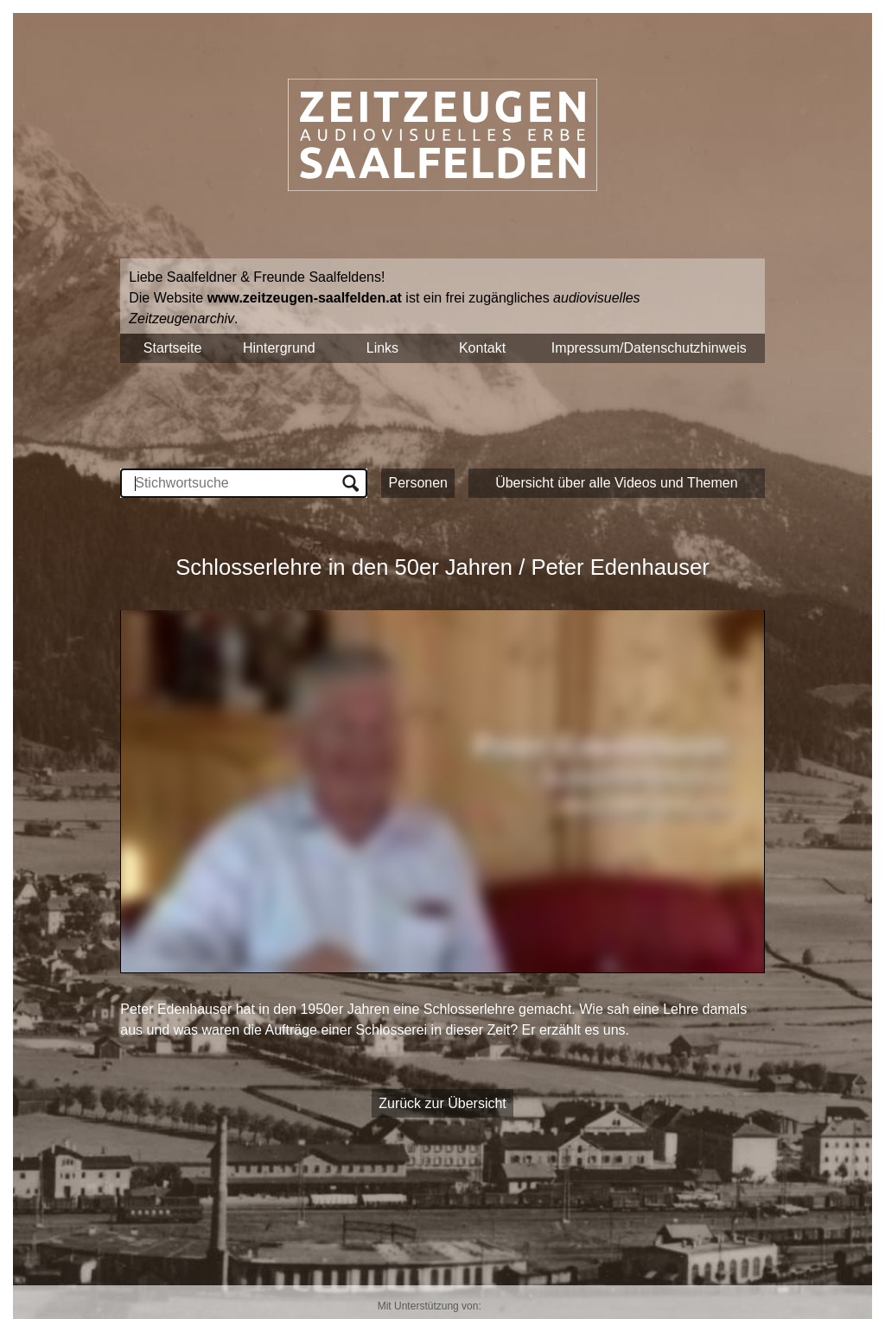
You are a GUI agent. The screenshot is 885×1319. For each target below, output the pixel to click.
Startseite (172, 348)
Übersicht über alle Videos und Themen (616, 482)
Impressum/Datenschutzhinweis (649, 348)
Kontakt (482, 348)
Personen (418, 482)
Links (382, 348)
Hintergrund (279, 348)
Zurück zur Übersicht (442, 1103)
